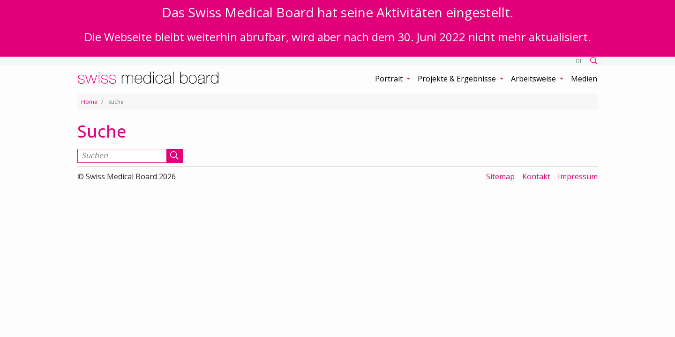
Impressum (578, 176)
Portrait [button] (390, 78)
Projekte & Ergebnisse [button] (458, 78)
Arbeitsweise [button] (534, 78)
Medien (584, 78)
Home (89, 102)
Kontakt (536, 176)
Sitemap (500, 176)
